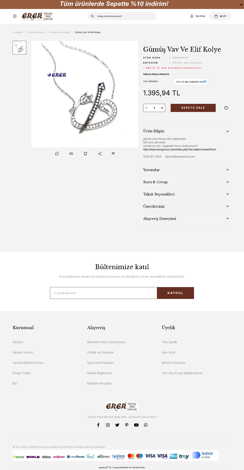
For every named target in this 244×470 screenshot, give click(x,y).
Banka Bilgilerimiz (99, 373)
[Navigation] (15, 16)
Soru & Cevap (155, 182)
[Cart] (220, 16)
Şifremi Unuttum (173, 362)
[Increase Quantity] (162, 108)
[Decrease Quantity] (146, 108)
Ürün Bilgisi (153, 131)
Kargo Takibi (22, 373)
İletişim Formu (23, 352)
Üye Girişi (168, 352)
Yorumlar (151, 170)
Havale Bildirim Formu (28, 362)
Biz (15, 383)
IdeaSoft (103, 467)
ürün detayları (150, 81)
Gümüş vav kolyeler (187, 62)
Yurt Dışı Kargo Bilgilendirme (182, 373)
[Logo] (38, 16)
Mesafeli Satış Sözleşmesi (106, 342)
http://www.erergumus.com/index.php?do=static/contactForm (179, 149)
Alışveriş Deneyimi (159, 219)
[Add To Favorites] (226, 108)
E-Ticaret (114, 467)
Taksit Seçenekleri (159, 194)
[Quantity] (154, 108)
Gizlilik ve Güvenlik (100, 352)
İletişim (18, 342)
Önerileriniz (154, 206)
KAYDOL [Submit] (175, 293)
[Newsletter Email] (122, 293)
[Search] (122, 16)
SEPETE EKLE (193, 108)
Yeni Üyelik (169, 342)
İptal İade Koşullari (100, 362)
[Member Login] (197, 16)
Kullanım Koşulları (99, 383)
